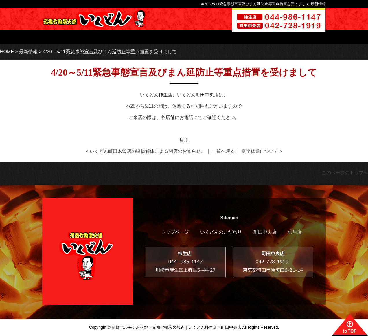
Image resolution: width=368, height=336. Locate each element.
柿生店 (215, 37)
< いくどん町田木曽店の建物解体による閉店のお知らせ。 (145, 151)
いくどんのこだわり (170, 37)
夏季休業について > (261, 151)
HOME (7, 51)
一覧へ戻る (223, 151)
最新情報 (28, 51)
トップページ (118, 37)
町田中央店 (265, 231)
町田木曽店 (252, 37)
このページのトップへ (345, 172)
